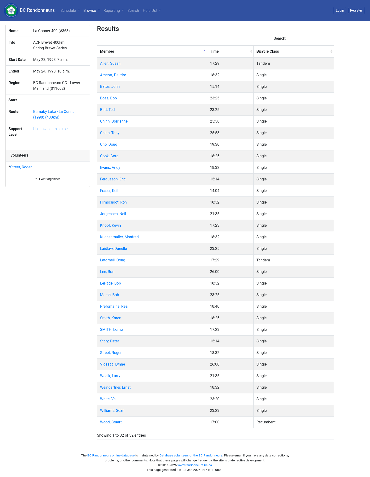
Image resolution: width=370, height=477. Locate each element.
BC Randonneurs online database (111, 455)
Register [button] (356, 10)
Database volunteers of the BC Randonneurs (191, 455)
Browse (93, 10)
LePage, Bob (110, 283)
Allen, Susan (110, 63)
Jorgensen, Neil (113, 214)
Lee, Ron (107, 271)
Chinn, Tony (109, 133)
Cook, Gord (109, 156)
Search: (304, 38)
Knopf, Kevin (110, 225)
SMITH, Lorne (111, 329)
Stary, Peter (109, 341)
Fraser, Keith (110, 190)
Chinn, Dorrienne (114, 121)
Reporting (112, 10)
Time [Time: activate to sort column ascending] (214, 51)
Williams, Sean (112, 410)
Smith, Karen (110, 318)
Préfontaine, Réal (114, 306)
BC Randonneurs (29, 10)
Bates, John (110, 86)
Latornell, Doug (112, 260)
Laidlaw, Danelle (113, 248)
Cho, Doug (108, 144)
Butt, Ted (107, 109)
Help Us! (150, 10)
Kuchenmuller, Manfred (119, 237)
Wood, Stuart (111, 422)
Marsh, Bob (109, 295)
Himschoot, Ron (113, 202)
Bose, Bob (108, 98)
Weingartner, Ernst (115, 387)
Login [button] (340, 10)
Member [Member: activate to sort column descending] (107, 51)
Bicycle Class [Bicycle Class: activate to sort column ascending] (267, 51)
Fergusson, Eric (113, 179)
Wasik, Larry (110, 376)
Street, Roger (21, 167)
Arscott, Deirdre (113, 75)
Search (133, 10)
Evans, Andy (110, 167)
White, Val (108, 399)
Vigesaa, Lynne (112, 364)
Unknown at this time (50, 129)
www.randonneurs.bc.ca (194, 465)
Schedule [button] (68, 10)
